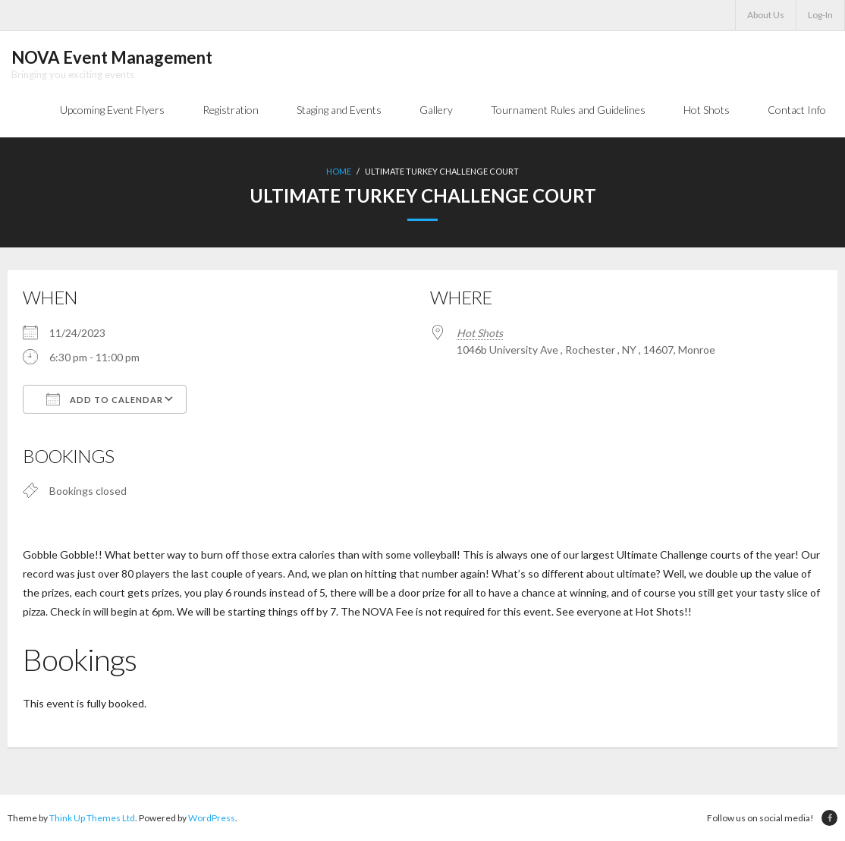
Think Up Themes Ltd (92, 818)
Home (338, 171)
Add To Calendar (104, 399)
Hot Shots (480, 332)
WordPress (211, 818)
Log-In (820, 14)
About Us (765, 14)
